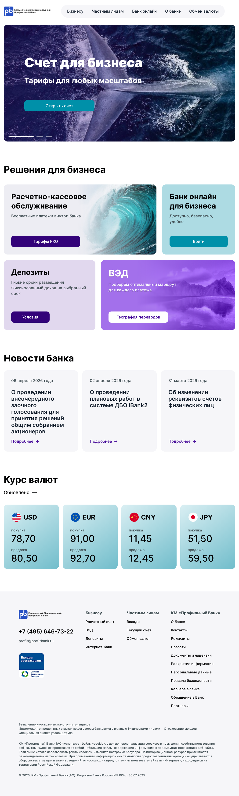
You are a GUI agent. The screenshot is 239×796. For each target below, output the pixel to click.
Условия (30, 317)
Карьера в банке (185, 689)
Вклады (133, 621)
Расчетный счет (100, 621)
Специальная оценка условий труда (45, 733)
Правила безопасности (191, 680)
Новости (178, 647)
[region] (119, 83)
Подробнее (22, 441)
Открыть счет (59, 105)
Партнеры (179, 706)
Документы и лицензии (191, 655)
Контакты (179, 630)
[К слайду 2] (39, 136)
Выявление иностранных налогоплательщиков (54, 724)
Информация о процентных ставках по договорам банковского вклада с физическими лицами (89, 728)
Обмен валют (138, 638)
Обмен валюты (204, 11)
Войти (198, 241)
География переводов (138, 317)
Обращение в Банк (187, 697)
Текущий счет (139, 630)
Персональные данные (191, 672)
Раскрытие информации (192, 664)
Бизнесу (75, 11)
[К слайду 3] (49, 136)
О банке (173, 11)
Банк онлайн (144, 11)
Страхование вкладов (180, 728)
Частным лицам (108, 11)
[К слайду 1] (21, 136)
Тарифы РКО (45, 241)
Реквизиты (180, 638)
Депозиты (94, 638)
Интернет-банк (99, 647)
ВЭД (89, 630)
